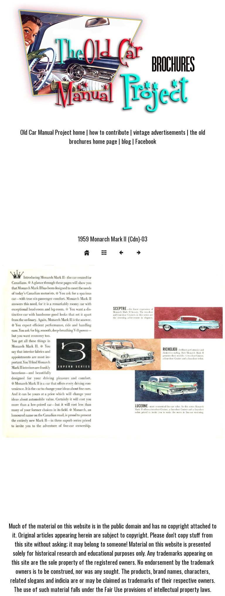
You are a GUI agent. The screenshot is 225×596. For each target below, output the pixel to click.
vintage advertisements (159, 132)
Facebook (145, 141)
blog (126, 141)
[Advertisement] (112, 193)
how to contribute (109, 132)
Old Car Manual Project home (52, 132)
